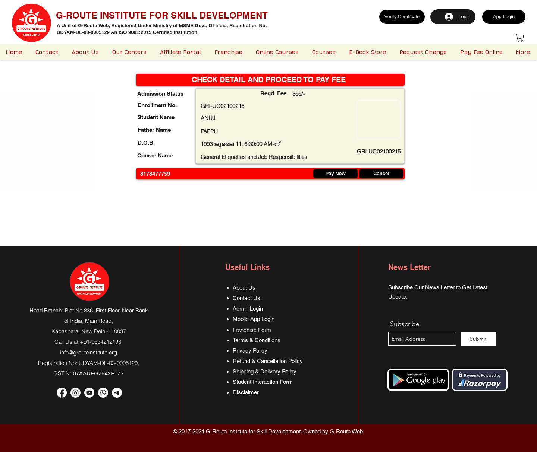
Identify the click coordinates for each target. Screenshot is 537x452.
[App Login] (504, 16)
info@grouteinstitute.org (88, 352)
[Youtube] (89, 393)
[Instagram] (75, 393)
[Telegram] (117, 393)
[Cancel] (381, 173)
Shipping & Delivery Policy (264, 371)
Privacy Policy (250, 350)
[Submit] (478, 339)
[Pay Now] (335, 173)
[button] (520, 38)
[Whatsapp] (103, 393)
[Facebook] (62, 393)
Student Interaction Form (263, 382)
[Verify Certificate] (402, 16)
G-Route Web (346, 431)
